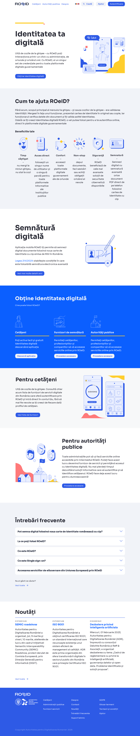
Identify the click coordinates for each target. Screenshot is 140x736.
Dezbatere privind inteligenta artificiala (104, 626)
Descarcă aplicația (26, 356)
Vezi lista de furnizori (28, 415)
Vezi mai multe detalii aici (29, 273)
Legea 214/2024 (24, 260)
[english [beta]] (78, 4)
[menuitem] (36, 4)
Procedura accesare (66, 356)
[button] (116, 4)
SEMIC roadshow (26, 624)
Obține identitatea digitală (30, 76)
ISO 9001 (58, 624)
